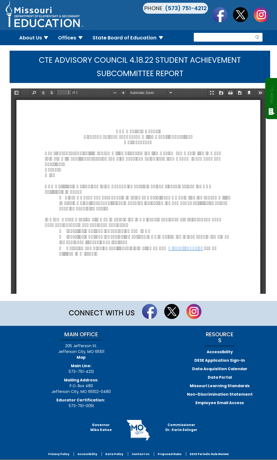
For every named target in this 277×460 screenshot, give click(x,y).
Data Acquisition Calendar (219, 369)
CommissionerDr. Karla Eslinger (181, 427)
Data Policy (114, 454)
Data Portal (220, 377)
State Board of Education (130, 37)
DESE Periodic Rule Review (209, 454)
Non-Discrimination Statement (220, 394)
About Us (36, 37)
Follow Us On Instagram (263, 14)
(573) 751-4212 (186, 8)
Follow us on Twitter (243, 14)
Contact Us (140, 454)
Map (81, 357)
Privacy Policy (58, 454)
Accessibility (220, 352)
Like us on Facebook (222, 14)
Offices (72, 37)
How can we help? (271, 93)
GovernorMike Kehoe (101, 427)
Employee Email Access (219, 403)
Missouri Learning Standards (220, 386)
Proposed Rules (169, 454)
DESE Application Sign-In (219, 360)
